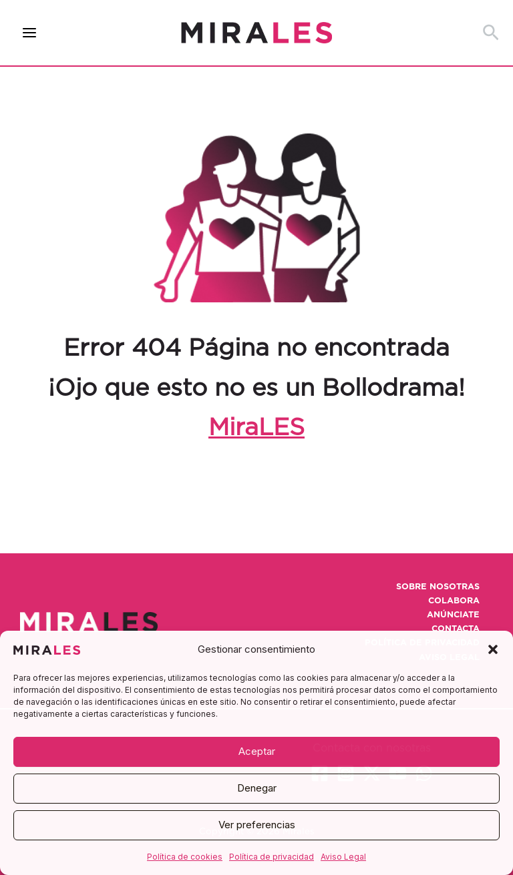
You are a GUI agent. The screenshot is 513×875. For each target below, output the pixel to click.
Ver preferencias (256, 824)
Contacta (456, 629)
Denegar (257, 788)
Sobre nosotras (438, 587)
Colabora (454, 601)
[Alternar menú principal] (29, 33)
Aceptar (256, 751)
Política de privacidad (271, 857)
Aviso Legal (343, 857)
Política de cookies (184, 857)
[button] (493, 649)
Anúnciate (453, 615)
